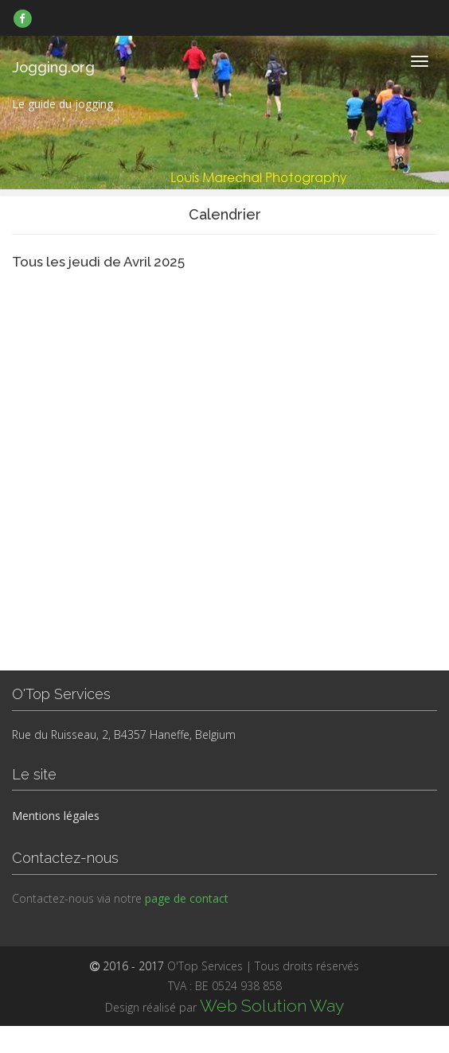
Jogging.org (53, 67)
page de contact (186, 898)
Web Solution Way (272, 1006)
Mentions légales (56, 815)
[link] (22, 18)
